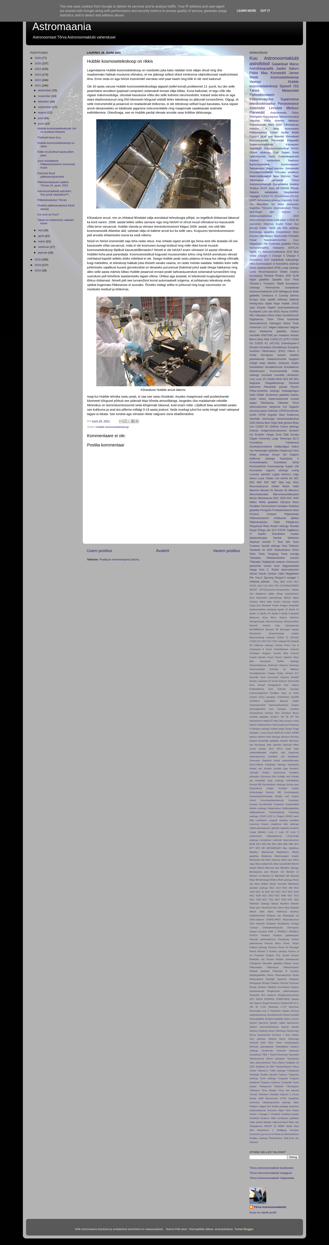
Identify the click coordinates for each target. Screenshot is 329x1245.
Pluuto (295, 188)
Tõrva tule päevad (288, 1090)
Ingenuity (287, 200)
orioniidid (254, 335)
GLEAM (295, 697)
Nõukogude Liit (291, 915)
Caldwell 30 (284, 641)
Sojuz (278, 315)
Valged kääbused (279, 327)
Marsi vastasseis (288, 204)
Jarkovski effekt (290, 744)
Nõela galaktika (268, 502)
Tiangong (273, 553)
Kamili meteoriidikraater (286, 760)
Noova (284, 311)
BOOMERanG (256, 629)
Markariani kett (257, 860)
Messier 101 (277, 872)
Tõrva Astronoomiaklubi (270, 1207)
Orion (295, 112)
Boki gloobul (285, 422)
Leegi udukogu (290, 267)
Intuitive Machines (289, 740)
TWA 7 (265, 1054)
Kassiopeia (293, 764)
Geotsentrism (256, 713)
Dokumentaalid (257, 669)
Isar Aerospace (257, 744)
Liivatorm (294, 828)
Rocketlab (254, 995)
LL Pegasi (278, 816)
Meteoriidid (290, 90)
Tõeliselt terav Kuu (49, 137)
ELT (297, 673)
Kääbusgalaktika (290, 808)
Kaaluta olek (277, 752)
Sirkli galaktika (256, 1019)
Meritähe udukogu (289, 868)
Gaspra (295, 705)
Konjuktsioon (283, 232)
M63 (280, 844)
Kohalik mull (283, 776)
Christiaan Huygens (260, 653)
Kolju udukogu (276, 780)
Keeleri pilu (255, 768)
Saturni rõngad (261, 1003)
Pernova (272, 947)
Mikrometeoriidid (258, 494)
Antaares (284, 335)
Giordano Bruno (290, 713)
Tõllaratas (255, 561)
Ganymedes (280, 184)
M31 (296, 379)
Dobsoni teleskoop (289, 665)
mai (40, 230)
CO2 (268, 641)
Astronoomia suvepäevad (282, 287)
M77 (251, 848)
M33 (252, 482)
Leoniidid (279, 375)
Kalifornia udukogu (262, 458)
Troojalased (293, 1070)
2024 (38, 68)
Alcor (252, 597)
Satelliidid (255, 148)
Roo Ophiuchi (268, 995)
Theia (261, 553)
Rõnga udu (264, 530)
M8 (263, 848)
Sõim (263, 1042)
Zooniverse (255, 1134)
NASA (295, 148)
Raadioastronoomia (275, 240)
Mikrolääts (280, 876)
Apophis (295, 613)
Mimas (253, 498)
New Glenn (278, 907)
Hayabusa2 (285, 450)
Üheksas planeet (259, 581)
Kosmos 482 (273, 792)
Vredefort (275, 1114)
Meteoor (293, 120)
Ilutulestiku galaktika (268, 740)
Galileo (263, 228)
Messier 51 (268, 876)
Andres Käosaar (282, 601)
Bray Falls (263, 339)
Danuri (278, 657)
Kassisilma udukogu (287, 263)
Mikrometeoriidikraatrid (286, 494)
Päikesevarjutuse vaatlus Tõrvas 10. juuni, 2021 (53, 184)
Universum (255, 327)
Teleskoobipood (283, 1066)
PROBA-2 (282, 931)
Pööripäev (255, 116)
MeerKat (254, 490)
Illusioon (285, 736)
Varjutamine (291, 192)
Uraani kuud (271, 565)
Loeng (295, 470)
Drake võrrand (285, 673)
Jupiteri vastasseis (264, 160)
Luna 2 (272, 832)
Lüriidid (270, 379)
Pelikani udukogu (258, 947)
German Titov (272, 713)
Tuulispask (286, 1082)
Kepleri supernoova (273, 772)
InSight (253, 363)
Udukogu (254, 287)
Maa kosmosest (286, 128)
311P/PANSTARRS (289, 585)
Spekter (274, 1023)
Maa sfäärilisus (291, 848)
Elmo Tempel (257, 685)
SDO (288, 275)
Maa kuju (285, 482)
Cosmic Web (280, 653)
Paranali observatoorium (262, 939)
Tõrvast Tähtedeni (258, 1094)
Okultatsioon (283, 923)
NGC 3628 (279, 498)
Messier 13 (292, 872)
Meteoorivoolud (289, 116)
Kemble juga (280, 768)
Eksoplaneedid (258, 140)
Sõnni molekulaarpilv (287, 1042)
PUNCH (253, 935)
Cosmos (294, 653)
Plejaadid (293, 140)
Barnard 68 (272, 629)
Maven (260, 868)
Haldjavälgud (281, 446)
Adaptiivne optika (265, 593)
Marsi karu (286, 860)
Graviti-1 (274, 716)
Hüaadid (253, 732)
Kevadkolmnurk (274, 367)
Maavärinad (267, 852)
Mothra (274, 880)
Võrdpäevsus (256, 1126)
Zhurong (254, 410)
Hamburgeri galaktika (266, 450)
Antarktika (294, 605)
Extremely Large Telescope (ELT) (279, 438)
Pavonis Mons (273, 943)
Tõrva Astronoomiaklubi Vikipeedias (271, 1178)
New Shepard (292, 907)
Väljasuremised (280, 1122)
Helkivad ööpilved (288, 299)
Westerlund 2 (265, 1130)
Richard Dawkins (270, 983)
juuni (41, 123)
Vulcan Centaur (268, 573)
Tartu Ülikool (278, 1062)
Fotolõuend (292, 442)
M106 (252, 844)
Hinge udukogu (259, 454)
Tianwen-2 (263, 1070)
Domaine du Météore (284, 669)
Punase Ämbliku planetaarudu (282, 959)
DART (252, 200)
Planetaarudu (257, 124)
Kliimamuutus (257, 371)
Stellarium (293, 537)
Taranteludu (293, 1058)
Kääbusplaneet (257, 812)
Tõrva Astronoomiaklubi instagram (270, 1173)
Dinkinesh (273, 665)
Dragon (271, 673)
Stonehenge (293, 1031)
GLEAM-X (254, 701)
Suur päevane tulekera (262, 1039)
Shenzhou (294, 1007)
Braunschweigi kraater (284, 633)
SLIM (296, 275)
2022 (38, 80)
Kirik (274, 776)
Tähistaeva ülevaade (266, 180)
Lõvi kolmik (281, 478)
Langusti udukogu (278, 820)
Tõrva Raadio (268, 1090)
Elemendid (293, 681)
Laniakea (294, 820)
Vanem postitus (226, 550)
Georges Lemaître (288, 709)
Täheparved (265, 1086)
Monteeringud (263, 880)
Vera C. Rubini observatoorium (279, 569)
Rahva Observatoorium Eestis (283, 975)
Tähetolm (278, 1086)
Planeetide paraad (275, 386)
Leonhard (266, 375)
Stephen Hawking (258, 1031)
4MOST (253, 589)
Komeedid (278, 73)
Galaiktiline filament (276, 701)
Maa (264, 73)
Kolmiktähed (292, 780)
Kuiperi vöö (292, 466)
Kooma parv (292, 784)
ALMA (252, 414)
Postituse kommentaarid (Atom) (119, 559)
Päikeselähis (255, 967)
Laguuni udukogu (277, 470)
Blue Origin (271, 422)
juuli (41, 118)
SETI (252, 999)
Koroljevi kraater (288, 788)
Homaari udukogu (261, 728)
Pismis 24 (283, 947)
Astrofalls (254, 418)
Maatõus (253, 852)
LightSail (274, 828)
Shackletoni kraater (285, 533)
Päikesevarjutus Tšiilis (264, 522)
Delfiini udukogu (288, 661)
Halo (275, 720)
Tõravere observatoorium (276, 208)
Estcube (282, 689)
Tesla (252, 553)
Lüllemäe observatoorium (286, 840)
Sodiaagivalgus (290, 390)
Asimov (283, 617)
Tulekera (282, 1074)
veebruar (44, 246)
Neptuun (293, 160)
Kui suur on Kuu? (48, 214)
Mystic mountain (278, 884)
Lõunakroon (266, 840)
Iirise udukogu (273, 736)
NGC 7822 (293, 899)
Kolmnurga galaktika (261, 232)
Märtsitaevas (265, 498)
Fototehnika (283, 697)
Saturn (294, 68)
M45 (259, 482)
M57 (266, 482)
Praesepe (259, 955)
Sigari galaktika (259, 279)
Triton (270, 319)
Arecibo (294, 335)
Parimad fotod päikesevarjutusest (50, 175)
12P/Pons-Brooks (289, 410)
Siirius (271, 315)
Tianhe (252, 1070)
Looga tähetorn (257, 832)
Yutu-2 (258, 577)
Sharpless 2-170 (277, 1007)
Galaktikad (280, 64)
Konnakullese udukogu (273, 784)
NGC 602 (270, 892)
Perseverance (288, 103)
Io (274, 263)
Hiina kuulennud (280, 724)
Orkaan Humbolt (258, 931)
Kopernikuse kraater (261, 788)
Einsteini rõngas (264, 434)
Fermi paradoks (267, 697)
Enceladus (266, 347)
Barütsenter (255, 633)
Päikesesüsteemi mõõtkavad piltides (274, 518)
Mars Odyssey (273, 860)
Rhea (266, 526)
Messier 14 (255, 876)
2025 (38, 63)
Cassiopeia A (256, 649)
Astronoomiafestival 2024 (277, 251)
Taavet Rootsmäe (279, 1054)
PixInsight (294, 947)
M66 (291, 844)
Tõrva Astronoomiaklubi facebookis (271, 1167)
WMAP (281, 1126)
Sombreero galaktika (278, 394)
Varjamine (275, 406)
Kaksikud (267, 760)
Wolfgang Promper (288, 1130)
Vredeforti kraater (290, 1114)
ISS (296, 86)
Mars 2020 (275, 124)
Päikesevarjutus (261, 99)
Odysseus (260, 315)
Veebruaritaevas (257, 1110)
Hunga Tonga (292, 728)
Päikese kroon (291, 963)
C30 (263, 641)
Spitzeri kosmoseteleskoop (264, 1027)
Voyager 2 (264, 1114)
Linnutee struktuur (287, 172)
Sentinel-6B (286, 1003)
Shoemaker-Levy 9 (259, 1011)
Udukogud (275, 323)
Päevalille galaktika (272, 963)
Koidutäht (260, 780)
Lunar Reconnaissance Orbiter (268, 271)
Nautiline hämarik (289, 903)
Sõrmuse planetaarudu (261, 1046)
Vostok (295, 1110)
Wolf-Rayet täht (261, 212)
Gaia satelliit (267, 299)
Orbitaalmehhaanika (272, 927)
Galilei (295, 701)
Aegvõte (272, 414)
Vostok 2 (253, 1114)
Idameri (261, 736)
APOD (261, 414)
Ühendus (273, 410)
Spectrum (263, 1023)
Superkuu (254, 208)
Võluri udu (294, 1122)
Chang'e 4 (264, 255)
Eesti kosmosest (269, 677)
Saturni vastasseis (263, 192)
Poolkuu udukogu (278, 951)
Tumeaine (269, 283)
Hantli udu (275, 228)
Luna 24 (283, 832)
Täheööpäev (292, 1086)
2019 (38, 265)
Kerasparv (292, 144)
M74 (296, 844)
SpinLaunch (293, 1023)
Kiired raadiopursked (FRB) (265, 267)
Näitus (253, 502)
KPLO (280, 748)
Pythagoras (255, 963)
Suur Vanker (292, 1035)
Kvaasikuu (279, 804)
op (282, 1134)
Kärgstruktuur (274, 808)
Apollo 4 (276, 613)
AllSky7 (287, 597)
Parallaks (254, 506)
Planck (252, 951)
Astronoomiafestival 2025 (274, 216)
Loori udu (267, 311)
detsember (45, 90)
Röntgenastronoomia (288, 995)
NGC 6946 (280, 895)
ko (269, 1134)
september (45, 107)
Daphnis (287, 657)
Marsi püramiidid (282, 864)
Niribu (271, 911)
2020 (38, 259)
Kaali (288, 748)
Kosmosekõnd (257, 466)
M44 (274, 844)
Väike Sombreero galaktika (284, 1118)
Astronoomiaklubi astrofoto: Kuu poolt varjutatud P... (54, 193)
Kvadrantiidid (292, 804)
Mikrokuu (294, 490)
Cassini (254, 136)
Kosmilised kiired (286, 462)
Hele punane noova (289, 720)
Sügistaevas (256, 319)
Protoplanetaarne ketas (285, 510)
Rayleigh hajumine (276, 979)
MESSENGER (273, 848)
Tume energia (290, 553)
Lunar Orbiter (265, 478)
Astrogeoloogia (257, 621)
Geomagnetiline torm (261, 709)
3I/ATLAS (293, 247)
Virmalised (292, 136)
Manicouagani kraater (287, 856)
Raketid (279, 136)
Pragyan (270, 955)
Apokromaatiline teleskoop (263, 609)
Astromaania (61, 26)
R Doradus (292, 971)
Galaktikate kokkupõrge (285, 259)
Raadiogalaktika (257, 975)
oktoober (44, 101)
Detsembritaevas (257, 665)
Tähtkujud (254, 1090)
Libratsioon (292, 375)
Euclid (279, 224)
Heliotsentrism (264, 724)
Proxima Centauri (262, 514)
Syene (282, 1039)
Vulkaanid (278, 247)
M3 (291, 379)
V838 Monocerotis (268, 1098)
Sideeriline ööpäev (280, 1011)
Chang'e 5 (278, 255)
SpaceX (285, 86)
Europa (253, 299)
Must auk (266, 136)
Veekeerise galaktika (273, 331)
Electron (283, 681)
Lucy (252, 379)
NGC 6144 (293, 892)
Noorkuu (294, 911)
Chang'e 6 (292, 255)
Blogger (248, 1229)
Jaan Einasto (257, 307)
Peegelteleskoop (274, 383)
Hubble (286, 303)
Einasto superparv (258, 681)
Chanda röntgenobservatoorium (268, 430)
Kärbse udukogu (257, 808)
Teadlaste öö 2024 (265, 1066)
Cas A (295, 645)
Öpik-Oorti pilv (291, 1138)
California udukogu (263, 645)
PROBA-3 (294, 931)
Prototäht (294, 236)
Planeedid (257, 112)
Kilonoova (265, 776)
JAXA (263, 188)
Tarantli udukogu (270, 545)
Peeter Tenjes (291, 943)
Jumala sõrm (266, 748)
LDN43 (262, 816)
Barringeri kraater (289, 629)
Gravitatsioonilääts (261, 172)
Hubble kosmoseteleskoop (112, 427)
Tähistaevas (291, 124)
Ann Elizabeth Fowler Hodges (272, 605)
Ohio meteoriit (257, 923)
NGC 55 (260, 892)
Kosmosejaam (292, 792)
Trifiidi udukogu (278, 1070)
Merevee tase (272, 868)
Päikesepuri (273, 967)
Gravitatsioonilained (260, 446)
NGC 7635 (280, 899)
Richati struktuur (257, 987)
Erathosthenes (256, 689)
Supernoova (290, 99)
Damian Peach (266, 657)
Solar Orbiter (256, 394)
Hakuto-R (268, 720)
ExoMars (274, 693)
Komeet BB (255, 784)
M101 (277, 311)
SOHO (259, 999)
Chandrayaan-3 (290, 343)
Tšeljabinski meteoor (273, 561)
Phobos (279, 275)
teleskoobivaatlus (262, 103)
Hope (277, 303)
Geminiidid (292, 168)
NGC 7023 (293, 895)
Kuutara (253, 804)
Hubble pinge (277, 728)
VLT (265, 327)
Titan (295, 176)
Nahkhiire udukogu (259, 903)
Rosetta (294, 526)
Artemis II (258, 128)
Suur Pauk (292, 279)
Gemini (281, 355)
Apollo (285, 132)
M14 (258, 844)
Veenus (255, 82)
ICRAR (295, 732)
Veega (253, 569)
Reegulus (294, 979)
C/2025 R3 (254, 641)
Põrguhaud (255, 526)
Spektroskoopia (258, 537)
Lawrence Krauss (258, 824)
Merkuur (292, 108)
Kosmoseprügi (275, 466)
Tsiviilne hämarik (268, 1074)
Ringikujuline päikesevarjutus (283, 991)
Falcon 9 (293, 351)
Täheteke (283, 402)
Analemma (293, 414)
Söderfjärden (282, 1046)
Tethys (295, 1066)
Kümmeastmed (276, 812)
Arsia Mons (269, 617)
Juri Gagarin (291, 454)
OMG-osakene (256, 919)
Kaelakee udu (276, 756)
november (44, 96)
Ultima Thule (291, 323)
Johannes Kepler (288, 363)
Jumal (252, 748)
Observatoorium (291, 919)
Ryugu (253, 530)
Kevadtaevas (291, 367)
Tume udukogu (268, 1078)
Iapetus (253, 736)
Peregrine (266, 510)
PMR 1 (272, 931)
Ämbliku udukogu (258, 1138)
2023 (38, 74)
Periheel (269, 275)
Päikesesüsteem (261, 95)
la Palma (276, 1134)
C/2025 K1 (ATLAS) (267, 343)
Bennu (253, 339)
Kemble (268, 768)
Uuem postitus (99, 550)
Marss (294, 64)
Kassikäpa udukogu (275, 764)
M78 (258, 848)
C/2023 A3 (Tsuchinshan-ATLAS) (280, 196)
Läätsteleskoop (274, 836)
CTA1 (274, 641)
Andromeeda (278, 112)
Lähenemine (255, 836)
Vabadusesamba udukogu (276, 1102)
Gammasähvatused (278, 705)
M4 (269, 844)
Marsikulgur (266, 236)
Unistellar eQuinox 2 (280, 1094)
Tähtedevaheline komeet (282, 557)
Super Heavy (257, 398)
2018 (38, 270)
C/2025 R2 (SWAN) (267, 426)
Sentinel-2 (275, 1003)
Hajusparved (255, 720)
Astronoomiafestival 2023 (263, 291)
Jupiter (281, 68)
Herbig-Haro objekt (260, 303)
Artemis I (290, 212)
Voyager (254, 196)
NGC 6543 (267, 895)
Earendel (253, 677)
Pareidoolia (283, 939)
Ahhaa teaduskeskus (287, 593)
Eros (271, 689)
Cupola (253, 657)
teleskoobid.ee (291, 1134)
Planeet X (262, 951)
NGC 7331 (267, 899)
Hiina (267, 120)
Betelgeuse (285, 291)
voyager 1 (293, 577)
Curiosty (283, 295)
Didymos (268, 224)
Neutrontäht (280, 236)
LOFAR (288, 816)
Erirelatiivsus (279, 347)
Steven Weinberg (277, 1031)
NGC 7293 (255, 899)
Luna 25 (261, 379)
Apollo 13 (283, 609)
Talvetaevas (267, 402)
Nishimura (282, 911)
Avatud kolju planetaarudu (281, 625)
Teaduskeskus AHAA (286, 549)
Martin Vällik (290, 486)
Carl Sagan (282, 152)
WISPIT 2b (270, 1126)
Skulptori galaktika (274, 1019)
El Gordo (273, 681)
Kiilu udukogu (291, 228)
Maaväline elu (266, 204)
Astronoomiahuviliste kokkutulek (267, 220)
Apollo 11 (255, 251)
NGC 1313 (275, 888)
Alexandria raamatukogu (269, 597)
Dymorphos (255, 259)
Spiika (282, 1023)
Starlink (277, 537)
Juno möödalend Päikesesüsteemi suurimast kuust (56, 164)
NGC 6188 (255, 895)
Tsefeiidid (254, 1074)
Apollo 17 (254, 613)
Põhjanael (278, 971)
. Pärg (274, 581)
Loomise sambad (259, 474)
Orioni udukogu (260, 152)
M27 (296, 478)
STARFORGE (283, 999)
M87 (274, 482)
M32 (264, 844)
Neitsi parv (254, 907)
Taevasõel (294, 1054)
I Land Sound (266, 732)
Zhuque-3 (280, 577)
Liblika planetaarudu (259, 828)
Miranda (295, 876)
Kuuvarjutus (270, 116)
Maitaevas (266, 856)
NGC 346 (287, 888)
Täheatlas (255, 557)
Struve (252, 1035)
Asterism (294, 617)
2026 (38, 58)
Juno (271, 188)
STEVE (281, 530)
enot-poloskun (224, 1229)
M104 (279, 379)
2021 (38, 85)
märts (42, 241)
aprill (41, 236)
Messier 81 (266, 490)
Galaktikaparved (288, 156)
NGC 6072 (281, 892)
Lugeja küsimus (281, 474)
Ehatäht (295, 677)
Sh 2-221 (260, 1007)
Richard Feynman (290, 983)
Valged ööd (265, 1106)
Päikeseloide (291, 514)
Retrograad (255, 983)
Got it (265, 11)
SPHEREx (269, 999)
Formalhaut (255, 442)
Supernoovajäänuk (261, 144)
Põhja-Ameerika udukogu (264, 390)
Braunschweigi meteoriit (262, 637)
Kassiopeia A (289, 458)
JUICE (295, 303)
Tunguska (283, 1078)
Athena (260, 422)
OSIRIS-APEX (273, 919)
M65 (285, 844)
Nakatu (274, 903)
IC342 (288, 732)
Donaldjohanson (257, 673)
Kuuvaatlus (255, 470)
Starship (254, 120)
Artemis (279, 120)
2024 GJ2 (262, 585)
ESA (266, 259)
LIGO (270, 816)
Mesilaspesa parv (259, 872)
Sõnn (271, 1042)
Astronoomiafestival (276, 148)
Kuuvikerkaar (265, 804)
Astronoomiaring (274, 621)
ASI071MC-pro (269, 335)
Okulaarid (271, 923)
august (42, 112)
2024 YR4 (273, 585)
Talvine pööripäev (275, 1058)
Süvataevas (255, 1054)
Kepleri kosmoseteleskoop (283, 307)
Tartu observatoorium (260, 1062)
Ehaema (285, 677)
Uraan (274, 132)
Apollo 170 (265, 613)
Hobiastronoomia (276, 359)
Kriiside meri (282, 796)
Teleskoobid (256, 168)
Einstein (253, 347)
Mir (288, 876)
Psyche (294, 386)
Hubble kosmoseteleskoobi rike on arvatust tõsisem (57, 130)
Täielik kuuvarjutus (288, 283)
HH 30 (284, 716)
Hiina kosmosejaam (260, 263)
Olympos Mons (289, 502)
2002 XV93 (286, 581)
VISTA (283, 1098)
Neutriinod (266, 907)
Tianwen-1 (255, 283)
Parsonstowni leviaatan (274, 506)
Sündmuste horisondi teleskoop (280, 1050)
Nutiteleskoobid (257, 915)
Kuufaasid (255, 311)
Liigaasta (284, 828)
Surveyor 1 (278, 1035)
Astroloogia (268, 418)
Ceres (269, 649)
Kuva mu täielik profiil (262, 1212)
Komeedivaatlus (258, 462)
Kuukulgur (294, 800)
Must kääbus (261, 884)
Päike (253, 73)
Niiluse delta (256, 911)
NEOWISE (282, 188)
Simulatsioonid (274, 1015)
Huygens (294, 359)
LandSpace (261, 820)
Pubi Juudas (283, 955)
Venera (295, 331)
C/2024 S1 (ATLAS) (288, 637)
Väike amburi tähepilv (260, 1122)
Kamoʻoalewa (256, 764)
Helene (253, 724)
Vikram (253, 573)
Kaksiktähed (256, 367)
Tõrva (295, 208)
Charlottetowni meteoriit (286, 649)
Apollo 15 (294, 609)
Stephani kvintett (259, 541)
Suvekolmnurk (291, 315)
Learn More (246, 11)
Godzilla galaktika (258, 716)
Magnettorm (283, 852)
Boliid (295, 132)
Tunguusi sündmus (270, 1082)
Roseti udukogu (279, 526)
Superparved (264, 1035)
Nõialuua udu (274, 915)
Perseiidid (277, 140)
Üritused (253, 1142)
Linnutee (275, 108)
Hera (296, 450)
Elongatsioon (274, 685)
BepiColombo (274, 168)
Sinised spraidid (291, 1015)
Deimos (294, 295)
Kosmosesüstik (278, 371)
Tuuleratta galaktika (280, 243)
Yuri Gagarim (291, 406)
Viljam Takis (284, 1110)
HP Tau (294, 716)
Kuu (253, 58)
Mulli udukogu (285, 880)
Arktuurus (254, 617)
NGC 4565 (293, 498)
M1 (291, 478)
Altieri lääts (266, 601)
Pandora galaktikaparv (286, 935)
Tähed (254, 90)
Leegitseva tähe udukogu (284, 824)
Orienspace (293, 927)
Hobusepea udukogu (269, 200)
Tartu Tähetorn (290, 545)
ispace (263, 410)
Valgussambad (290, 565)
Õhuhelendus (275, 1138)
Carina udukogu (289, 426)
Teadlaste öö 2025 (260, 549)
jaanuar (43, 252)
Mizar (252, 880)
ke (266, 1134)
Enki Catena (291, 685)
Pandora (265, 935)
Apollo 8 (285, 613)
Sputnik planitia (290, 1027)
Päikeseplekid (258, 132)
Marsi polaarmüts (264, 864)
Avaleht (162, 550)
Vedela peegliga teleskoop (285, 1106)
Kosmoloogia (255, 792)
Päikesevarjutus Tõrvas (52, 200)
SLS (274, 530)
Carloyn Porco (282, 645)
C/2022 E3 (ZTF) (280, 339)
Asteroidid (257, 108)
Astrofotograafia (261, 68)
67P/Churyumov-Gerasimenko (274, 589)
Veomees (272, 1110)
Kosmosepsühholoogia (260, 796)
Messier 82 (280, 490)
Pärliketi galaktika (259, 971)
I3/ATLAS (279, 732)
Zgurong (268, 577)
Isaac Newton (268, 363)
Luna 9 (294, 832)
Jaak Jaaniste (274, 744)
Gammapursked (257, 705)
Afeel (282, 414)
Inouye (275, 454)
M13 (285, 379)
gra (263, 1134)
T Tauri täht (281, 541)
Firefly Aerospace (261, 355)
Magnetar (254, 383)
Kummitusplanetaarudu (272, 800)
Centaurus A (269, 295)
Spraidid (277, 279)
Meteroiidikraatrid (260, 176)
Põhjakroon (292, 522)
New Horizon (282, 176)
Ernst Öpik (282, 434)
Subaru (295, 394)
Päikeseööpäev (291, 967)
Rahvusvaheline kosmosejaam (274, 164)
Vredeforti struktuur (259, 1118)
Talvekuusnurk (256, 1058)
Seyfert (262, 533)
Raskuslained (256, 979)
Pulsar (253, 240)
